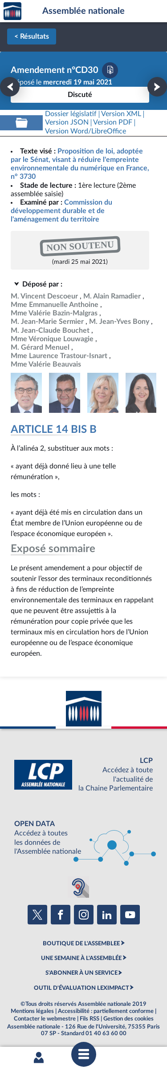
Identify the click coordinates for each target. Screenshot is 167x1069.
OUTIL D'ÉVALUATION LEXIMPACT (81, 988)
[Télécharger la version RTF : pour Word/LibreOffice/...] (85, 131)
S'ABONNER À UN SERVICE (81, 973)
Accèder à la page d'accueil (12, 11)
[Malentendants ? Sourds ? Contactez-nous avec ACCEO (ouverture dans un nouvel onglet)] (78, 887)
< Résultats (31, 36)
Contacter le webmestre (45, 1018)
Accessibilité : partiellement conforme (106, 1011)
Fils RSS (89, 1018)
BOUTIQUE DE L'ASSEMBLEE (81, 943)
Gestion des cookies (128, 1018)
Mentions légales (32, 1011)
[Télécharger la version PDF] (110, 70)
